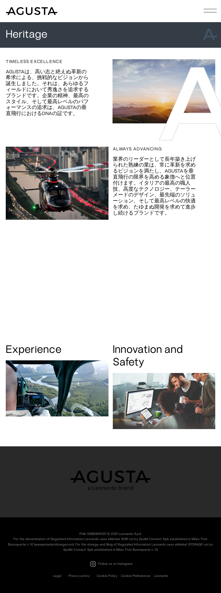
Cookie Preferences (135, 575)
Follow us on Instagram (110, 564)
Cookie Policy (107, 575)
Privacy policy (79, 575)
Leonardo (161, 575)
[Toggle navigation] (210, 10)
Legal (57, 575)
